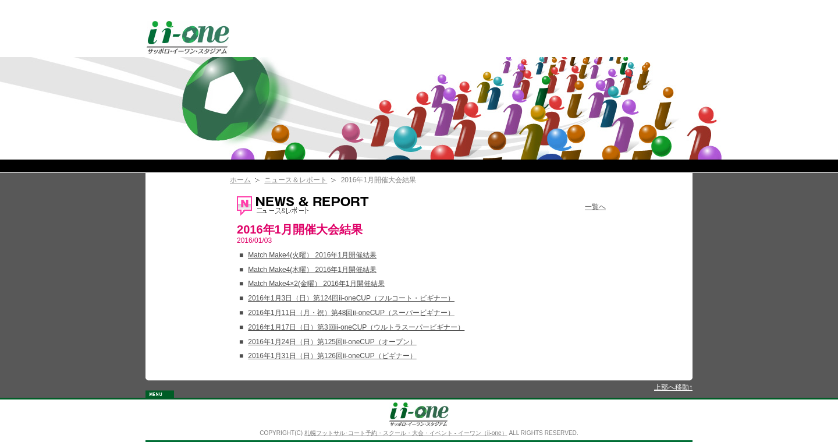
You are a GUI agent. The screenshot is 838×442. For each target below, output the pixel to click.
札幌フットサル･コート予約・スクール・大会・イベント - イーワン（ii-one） (405, 433)
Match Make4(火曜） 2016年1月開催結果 (312, 255)
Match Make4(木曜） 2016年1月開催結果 (312, 270)
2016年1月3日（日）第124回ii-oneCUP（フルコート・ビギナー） (351, 298)
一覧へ (595, 207)
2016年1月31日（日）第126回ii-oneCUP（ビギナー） (332, 356)
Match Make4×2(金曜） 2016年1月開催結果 (316, 284)
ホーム (240, 180)
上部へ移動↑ (673, 387)
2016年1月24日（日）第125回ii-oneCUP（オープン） (332, 342)
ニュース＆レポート (295, 180)
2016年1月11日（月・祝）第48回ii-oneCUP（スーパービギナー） (351, 313)
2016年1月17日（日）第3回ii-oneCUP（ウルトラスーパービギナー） (356, 327)
